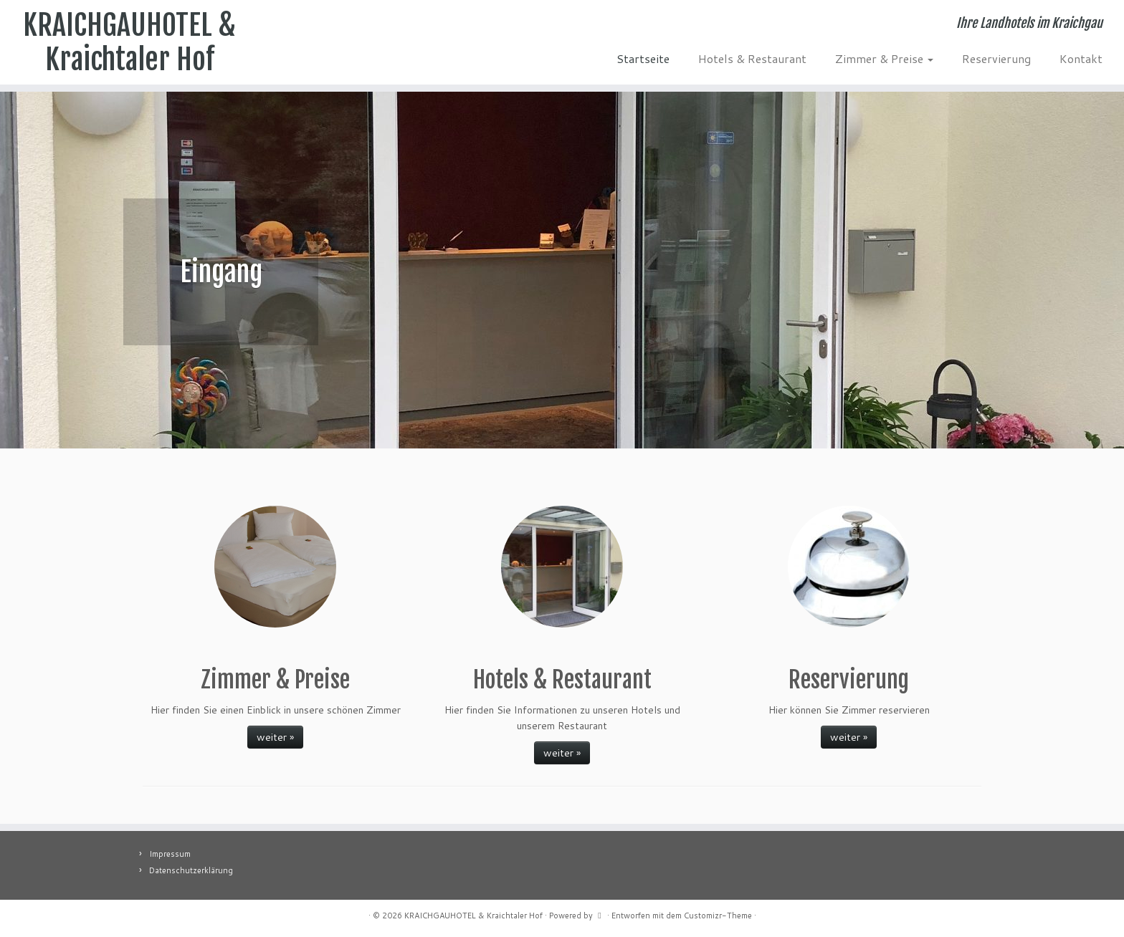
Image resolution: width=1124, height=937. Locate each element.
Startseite (643, 58)
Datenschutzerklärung (191, 870)
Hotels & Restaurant (752, 58)
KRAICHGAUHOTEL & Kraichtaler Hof (129, 42)
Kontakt (1080, 58)
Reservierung (996, 58)
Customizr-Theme (718, 915)
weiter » (275, 737)
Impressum (170, 854)
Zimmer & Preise (884, 58)
